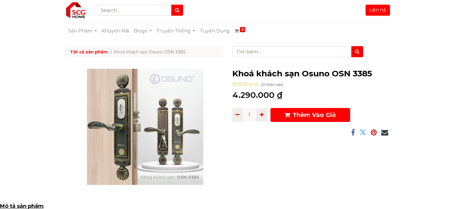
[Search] (178, 10)
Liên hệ (377, 10)
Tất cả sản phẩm (89, 52)
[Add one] (261, 115)
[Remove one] (237, 115)
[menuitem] (116, 31)
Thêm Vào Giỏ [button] (310, 114)
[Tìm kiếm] (357, 51)
